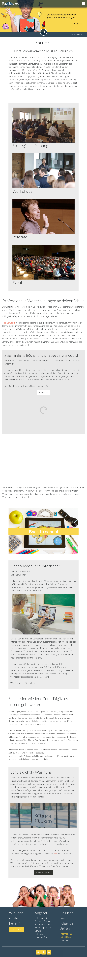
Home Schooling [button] (43, 872)
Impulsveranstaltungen (45, 924)
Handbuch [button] (43, 392)
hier (55, 853)
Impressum (65, 940)
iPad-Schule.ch (8, 322)
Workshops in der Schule (43, 929)
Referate (39, 934)
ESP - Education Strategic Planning (43, 920)
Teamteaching (41, 937)
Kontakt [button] (16, 929)
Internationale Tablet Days (66, 935)
